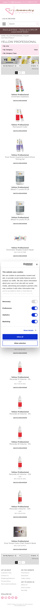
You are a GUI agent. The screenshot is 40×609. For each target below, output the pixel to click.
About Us (24, 585)
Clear (36, 50)
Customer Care (6, 573)
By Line (6, 46)
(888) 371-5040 (16, 2)
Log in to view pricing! (20, 100)
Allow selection (20, 343)
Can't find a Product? (7, 38)
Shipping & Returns (8, 578)
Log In (4, 18)
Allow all (20, 337)
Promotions (25, 573)
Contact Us (5, 575)
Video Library (25, 578)
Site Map (24, 590)
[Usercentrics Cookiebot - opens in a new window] (24, 264)
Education (24, 575)
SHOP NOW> (23, 32)
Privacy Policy (6, 581)
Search (37, 24)
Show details (28, 330)
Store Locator (25, 587)
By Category (8, 50)
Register (11, 18)
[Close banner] (37, 264)
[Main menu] (4, 24)
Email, (5, 2)
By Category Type (10, 53)
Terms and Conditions (8, 584)
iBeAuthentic (22, 605)
